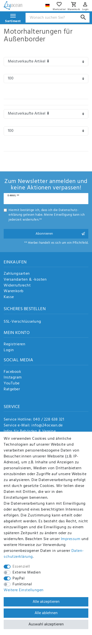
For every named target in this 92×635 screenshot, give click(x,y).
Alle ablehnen (46, 613)
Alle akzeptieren (46, 602)
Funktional (22, 584)
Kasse (9, 297)
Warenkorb (14, 291)
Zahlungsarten (17, 274)
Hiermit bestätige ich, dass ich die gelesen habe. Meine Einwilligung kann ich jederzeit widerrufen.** (47, 215)
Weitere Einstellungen (24, 590)
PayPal (19, 578)
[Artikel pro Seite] (46, 78)
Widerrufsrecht (17, 286)
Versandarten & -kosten (25, 280)
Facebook (12, 372)
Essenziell (21, 567)
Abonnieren (60, 234)
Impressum (70, 539)
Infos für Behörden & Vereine (30, 431)
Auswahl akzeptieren (46, 624)
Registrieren (14, 344)
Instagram (13, 378)
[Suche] (83, 17)
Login (9, 350)
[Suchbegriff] (58, 18)
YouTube (12, 383)
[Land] (48, 4)
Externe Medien (27, 572)
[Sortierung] (46, 61)
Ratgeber (12, 389)
